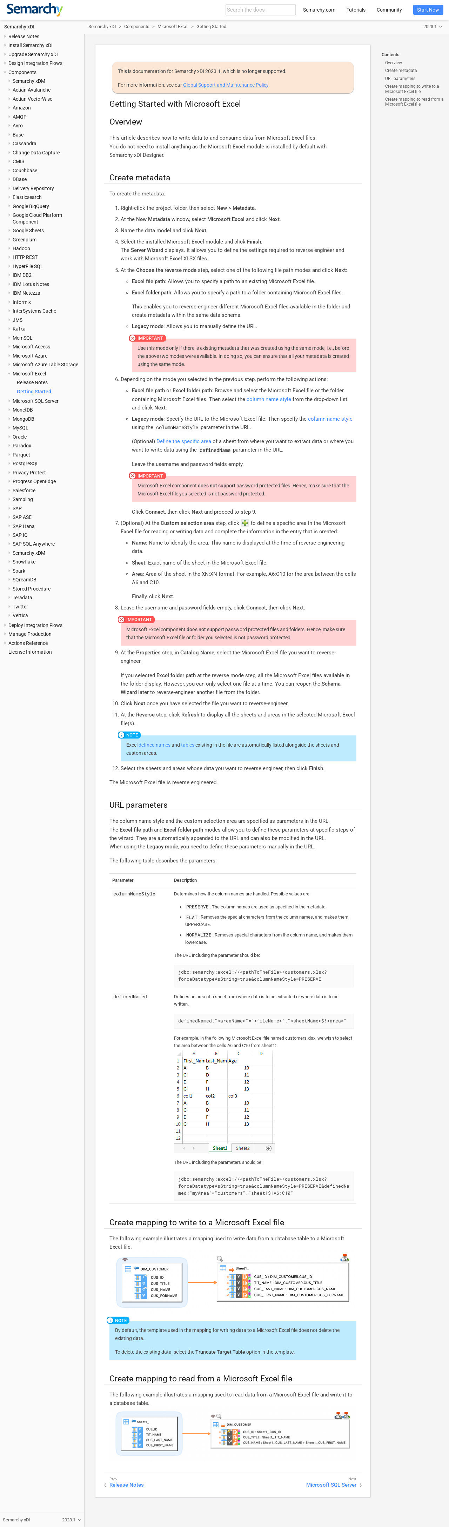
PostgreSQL (26, 463)
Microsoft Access (31, 346)
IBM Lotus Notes (31, 284)
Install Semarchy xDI (30, 45)
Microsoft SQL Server (36, 401)
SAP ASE (22, 517)
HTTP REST (25, 257)
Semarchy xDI (19, 26)
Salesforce (24, 490)
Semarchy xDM (29, 81)
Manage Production (30, 634)
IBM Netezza (26, 293)
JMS (17, 320)
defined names (154, 745)
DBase (20, 179)
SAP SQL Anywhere (34, 544)
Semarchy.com (319, 10)
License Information (30, 652)
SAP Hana (24, 526)
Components (22, 72)
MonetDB (23, 410)
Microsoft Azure (30, 356)
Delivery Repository (33, 188)
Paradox (22, 445)
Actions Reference (28, 643)
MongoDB (23, 419)
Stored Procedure (32, 589)
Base (18, 135)
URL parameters (400, 78)
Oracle (20, 437)
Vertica (20, 615)
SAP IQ (20, 535)
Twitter (20, 606)
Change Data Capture (36, 152)
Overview (393, 62)
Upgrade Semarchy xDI (33, 54)
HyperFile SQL (28, 266)
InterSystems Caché (34, 311)
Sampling (23, 499)
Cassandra (24, 143)
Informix (22, 302)
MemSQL (23, 338)
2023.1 (430, 26)
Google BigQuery (31, 206)
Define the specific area (183, 441)
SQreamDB (24, 579)
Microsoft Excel (29, 373)
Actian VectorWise (32, 99)
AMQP (20, 117)
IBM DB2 (22, 275)
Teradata (22, 597)
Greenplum (24, 239)
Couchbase (25, 170)
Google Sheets (28, 230)
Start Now (428, 10)
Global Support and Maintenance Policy (225, 85)
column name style (269, 399)
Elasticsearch (27, 197)
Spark (19, 571)
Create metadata (401, 70)
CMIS (18, 161)
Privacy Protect (29, 472)
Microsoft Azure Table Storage (45, 364)
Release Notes (23, 36)
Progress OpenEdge (34, 481)
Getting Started (34, 391)
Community (389, 10)
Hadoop (21, 248)
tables (187, 745)
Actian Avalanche (32, 90)
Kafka (19, 329)
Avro (18, 125)
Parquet (21, 455)
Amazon (22, 108)
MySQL (20, 428)
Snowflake (24, 562)
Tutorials (356, 10)
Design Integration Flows (35, 63)
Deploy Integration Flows (35, 625)
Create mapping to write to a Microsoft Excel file (412, 89)
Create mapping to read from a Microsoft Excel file (414, 102)
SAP (17, 508)
